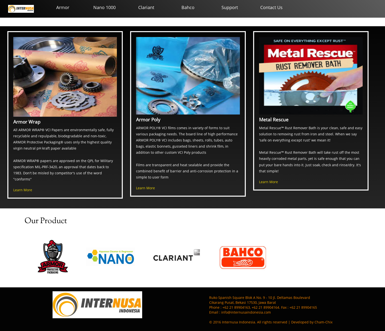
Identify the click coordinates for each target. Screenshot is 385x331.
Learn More (22, 190)
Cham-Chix (323, 322)
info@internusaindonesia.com (246, 312)
